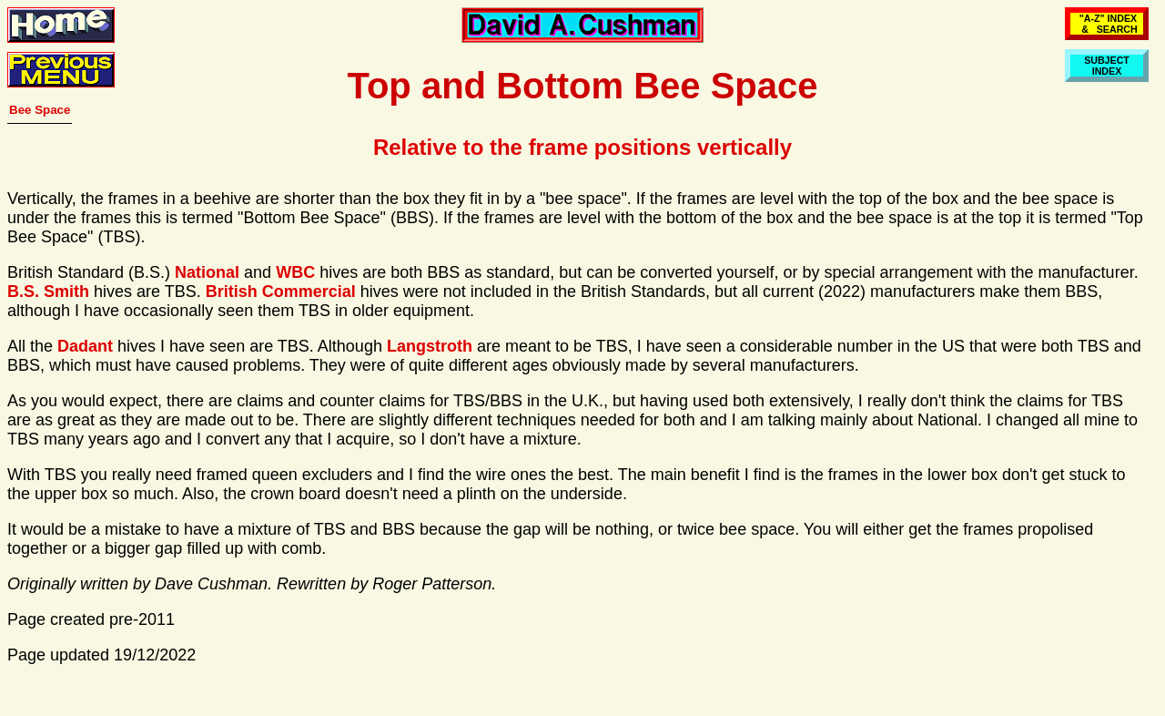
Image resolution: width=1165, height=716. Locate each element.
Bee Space (39, 110)
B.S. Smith (48, 291)
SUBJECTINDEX (1107, 66)
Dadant (85, 346)
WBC (295, 272)
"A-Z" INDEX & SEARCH (1107, 24)
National (207, 272)
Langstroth (429, 346)
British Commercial (281, 291)
